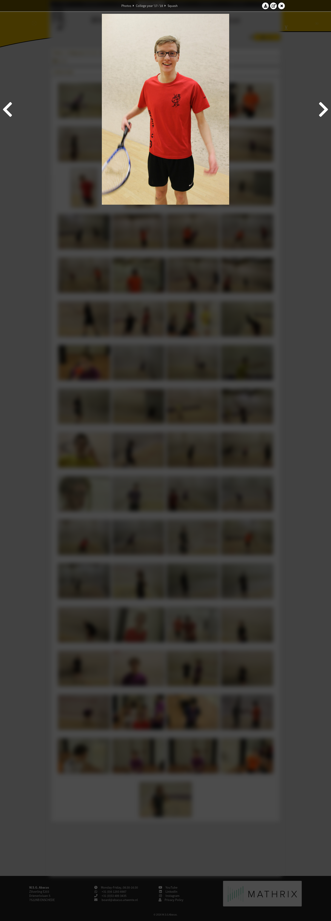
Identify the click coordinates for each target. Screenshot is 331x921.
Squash (173, 6)
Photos (126, 6)
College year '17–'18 (149, 6)
